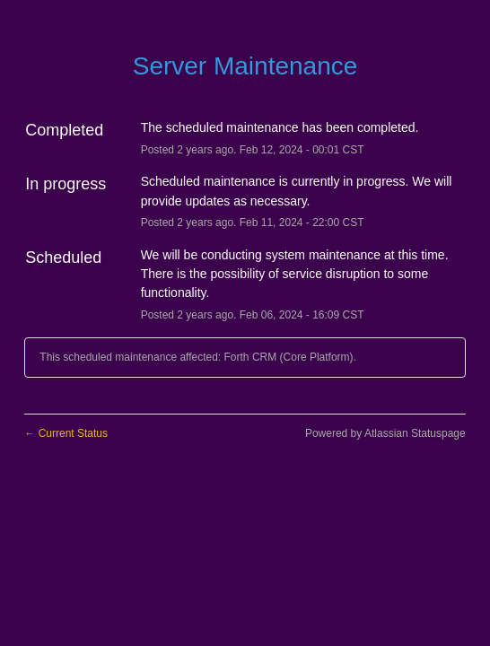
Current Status (66, 433)
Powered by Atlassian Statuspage (385, 433)
